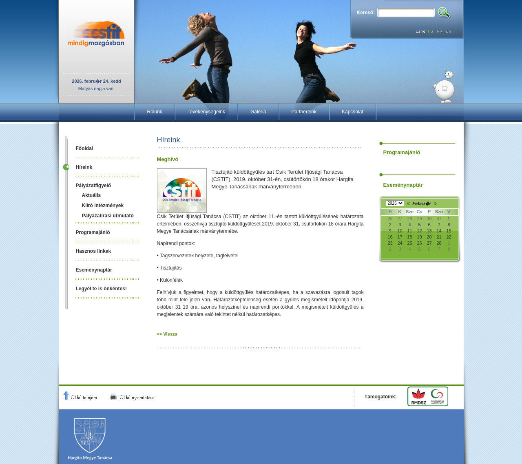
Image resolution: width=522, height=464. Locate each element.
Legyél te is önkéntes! (101, 289)
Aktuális (91, 195)
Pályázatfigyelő (93, 185)
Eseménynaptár (94, 270)
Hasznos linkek (93, 251)
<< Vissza (167, 333)
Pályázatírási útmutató (108, 216)
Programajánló (93, 232)
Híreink (84, 167)
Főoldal (84, 148)
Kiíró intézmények (103, 205)
